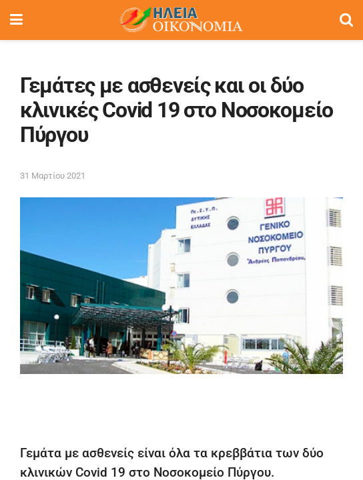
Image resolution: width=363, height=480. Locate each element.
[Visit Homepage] (180, 20)
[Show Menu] (16, 20)
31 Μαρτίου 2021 (52, 176)
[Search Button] (346, 20)
